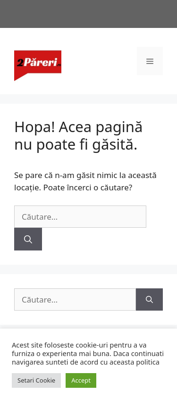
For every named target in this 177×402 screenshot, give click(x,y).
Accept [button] (81, 380)
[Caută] (28, 239)
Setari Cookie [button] (36, 380)
